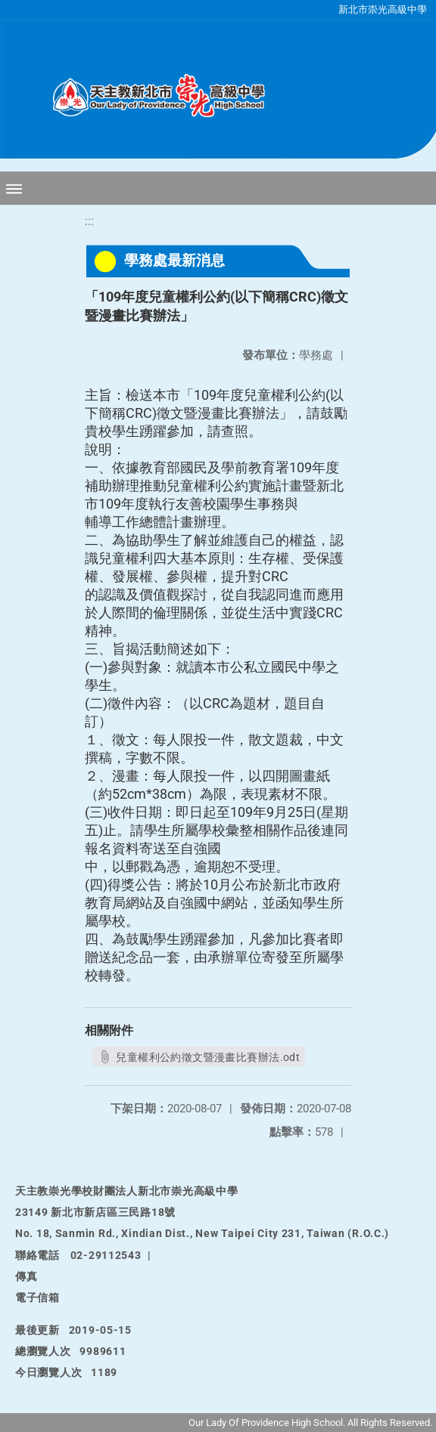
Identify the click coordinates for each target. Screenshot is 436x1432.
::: (89, 221)
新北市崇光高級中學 (382, 9)
